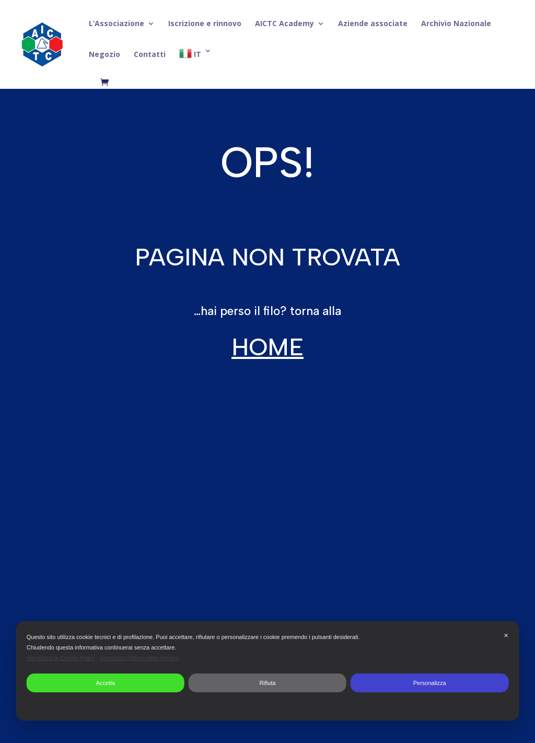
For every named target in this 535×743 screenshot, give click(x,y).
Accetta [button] (105, 683)
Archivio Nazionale (456, 24)
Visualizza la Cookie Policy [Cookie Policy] (61, 658)
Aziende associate (373, 24)
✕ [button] (506, 635)
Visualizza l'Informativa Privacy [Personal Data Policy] (139, 658)
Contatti (150, 55)
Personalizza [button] (429, 683)
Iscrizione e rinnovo (204, 24)
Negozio (104, 55)
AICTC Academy (284, 24)
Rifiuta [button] (267, 683)
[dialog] (267, 671)
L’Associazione (116, 24)
